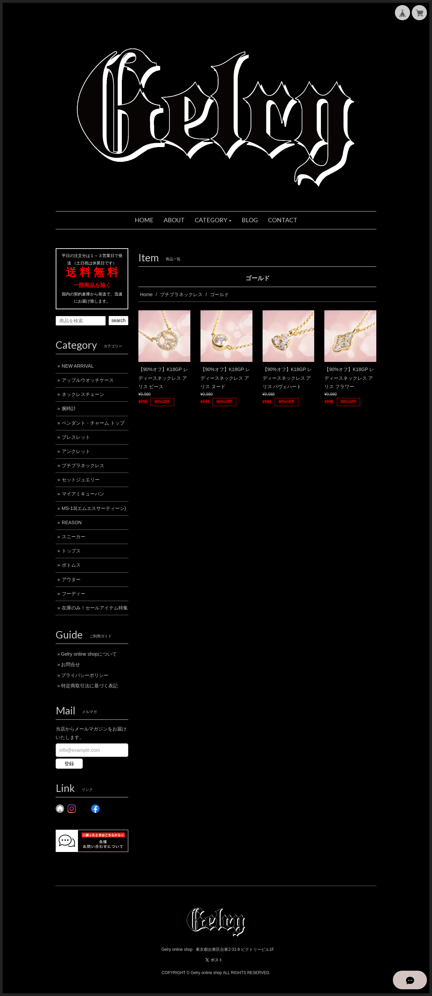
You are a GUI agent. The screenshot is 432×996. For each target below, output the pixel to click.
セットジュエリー (81, 479)
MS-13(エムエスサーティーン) (94, 508)
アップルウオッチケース (88, 380)
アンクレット (76, 451)
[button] (213, 220)
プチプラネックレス (181, 294)
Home (146, 294)
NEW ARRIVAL (78, 366)
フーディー (73, 593)
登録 (69, 763)
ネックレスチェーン (83, 394)
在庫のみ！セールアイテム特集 (95, 607)
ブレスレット (76, 437)
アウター (71, 579)
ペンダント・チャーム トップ (93, 423)
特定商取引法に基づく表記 (89, 685)
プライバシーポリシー (84, 675)
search (118, 320)
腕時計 (69, 408)
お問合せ (70, 664)
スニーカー (73, 536)
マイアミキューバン (83, 493)
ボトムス (71, 565)
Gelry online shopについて (89, 654)
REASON (72, 522)
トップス (71, 550)
